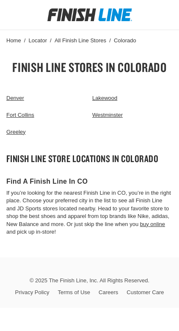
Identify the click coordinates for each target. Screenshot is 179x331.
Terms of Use (74, 292)
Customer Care (145, 292)
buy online (152, 224)
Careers (108, 292)
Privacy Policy (32, 292)
